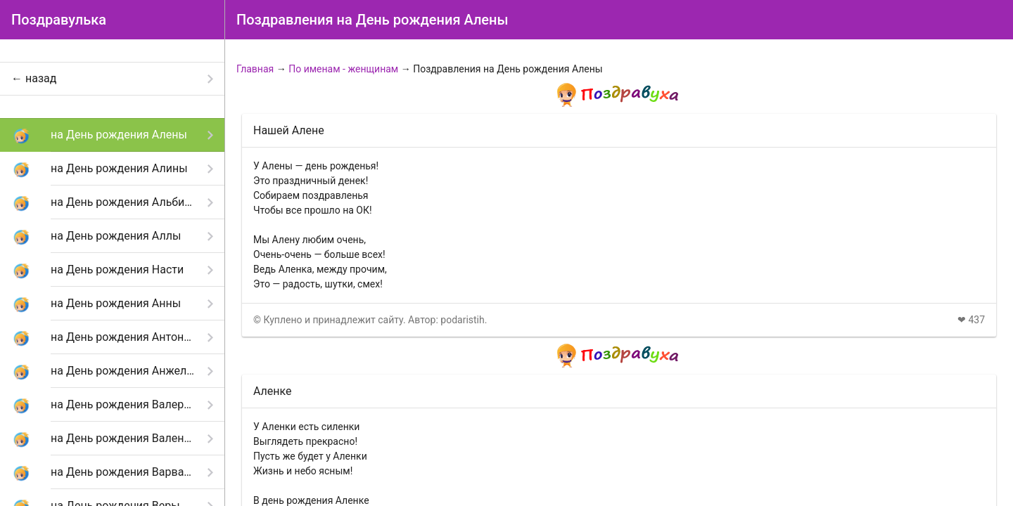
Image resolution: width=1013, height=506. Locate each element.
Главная (255, 68)
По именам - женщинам (343, 68)
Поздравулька (58, 19)
